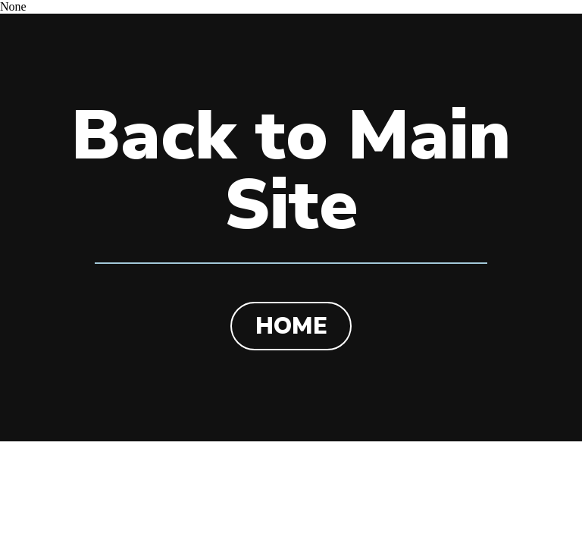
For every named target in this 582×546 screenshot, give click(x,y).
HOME (291, 326)
